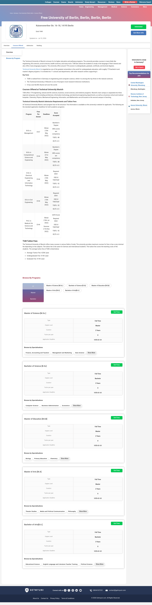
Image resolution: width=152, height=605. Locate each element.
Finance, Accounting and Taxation (37, 353)
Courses (56, 2)
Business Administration (49, 406)
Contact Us (44, 601)
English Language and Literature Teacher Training (60, 566)
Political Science (86, 566)
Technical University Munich (32, 69)
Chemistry (53, 460)
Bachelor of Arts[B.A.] (72, 290)
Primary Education (40, 460)
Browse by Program (11, 58)
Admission (79, 2)
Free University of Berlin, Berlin (26, 13)
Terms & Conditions (67, 601)
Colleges (48, 2)
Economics (65, 406)
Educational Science (33, 566)
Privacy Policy (54, 601)
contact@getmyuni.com (117, 593)
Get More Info (138, 33)
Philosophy (71, 513)
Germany (16, 13)
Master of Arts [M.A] (53, 290)
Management (104, 7)
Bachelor (33, 299)
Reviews (111, 2)
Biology (28, 460)
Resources (102, 2)
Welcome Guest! (145, 2)
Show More (90, 353)
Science (125, 7)
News (118, 2)
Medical (115, 7)
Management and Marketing (61, 353)
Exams (63, 2)
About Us (36, 601)
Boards (70, 2)
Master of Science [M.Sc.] (54, 285)
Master (33, 292)
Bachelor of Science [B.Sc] (77, 285)
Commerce (136, 7)
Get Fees (117, 312)
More (146, 7)
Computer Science (32, 406)
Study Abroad (90, 2)
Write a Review (130, 2)
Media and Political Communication (52, 513)
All (33, 286)
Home (81, 7)
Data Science (78, 353)
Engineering (90, 7)
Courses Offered (18, 45)
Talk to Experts (139, 67)
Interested (138, 27)
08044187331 (98, 593)
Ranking (39, 45)
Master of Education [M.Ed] (100, 285)
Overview (6, 45)
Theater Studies (31, 513)
